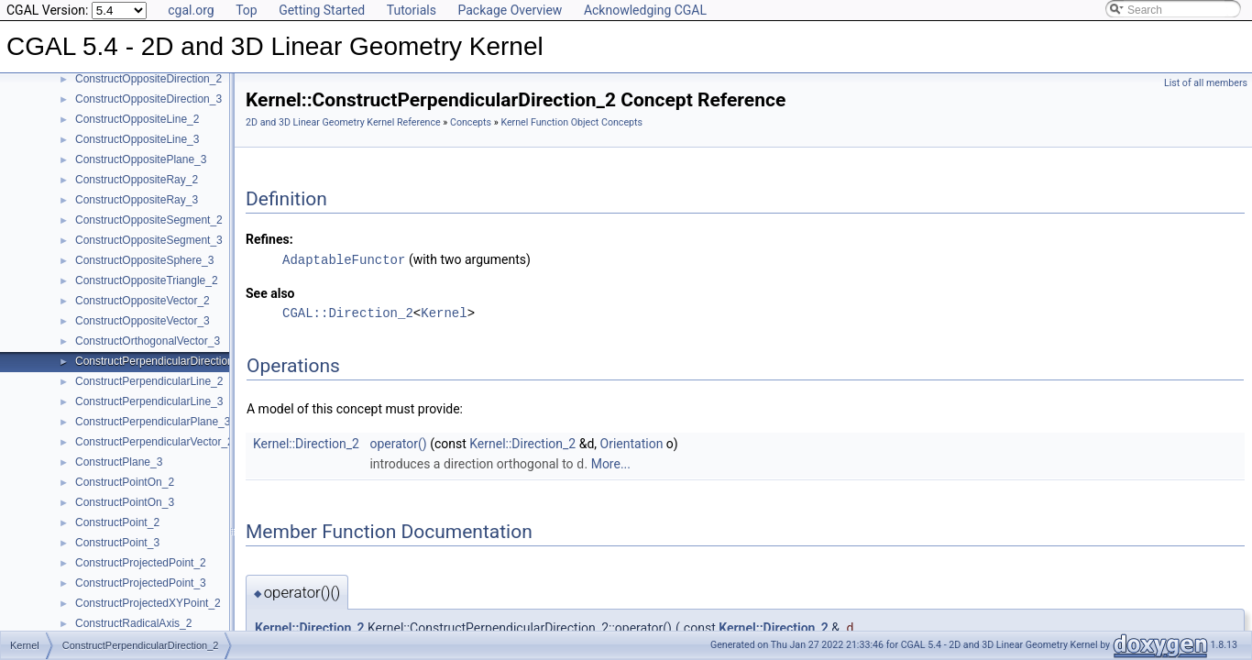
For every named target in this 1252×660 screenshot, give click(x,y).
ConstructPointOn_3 (124, 502)
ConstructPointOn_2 (124, 482)
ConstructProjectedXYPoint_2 (148, 603)
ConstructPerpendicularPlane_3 (152, 421)
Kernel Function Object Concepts (571, 122)
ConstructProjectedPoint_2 (140, 562)
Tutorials (411, 10)
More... (611, 463)
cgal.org (191, 10)
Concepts (470, 122)
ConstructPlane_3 (118, 462)
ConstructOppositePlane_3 (140, 159)
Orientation (632, 442)
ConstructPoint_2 (117, 522)
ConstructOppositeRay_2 (136, 179)
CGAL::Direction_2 (347, 312)
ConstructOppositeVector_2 (142, 300)
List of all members (1205, 83)
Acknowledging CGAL (645, 10)
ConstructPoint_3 (117, 542)
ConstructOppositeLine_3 (137, 139)
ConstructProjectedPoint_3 (140, 583)
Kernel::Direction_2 (306, 442)
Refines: (269, 239)
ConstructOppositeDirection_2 (148, 78)
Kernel (444, 312)
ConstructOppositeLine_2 (137, 119)
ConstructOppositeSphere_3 (144, 260)
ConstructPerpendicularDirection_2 (160, 361)
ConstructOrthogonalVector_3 (147, 341)
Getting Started (322, 10)
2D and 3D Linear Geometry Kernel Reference (343, 122)
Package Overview (509, 10)
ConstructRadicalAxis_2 (133, 623)
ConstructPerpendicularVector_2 (154, 441)
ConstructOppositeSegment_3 (149, 240)
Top (247, 10)
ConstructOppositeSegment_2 (149, 220)
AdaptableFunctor (343, 259)
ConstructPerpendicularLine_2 (149, 381)
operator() (397, 442)
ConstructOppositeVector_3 (142, 320)
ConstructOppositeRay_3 (136, 199)
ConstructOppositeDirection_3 (148, 99)
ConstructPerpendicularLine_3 (149, 401)
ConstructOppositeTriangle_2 (146, 280)
